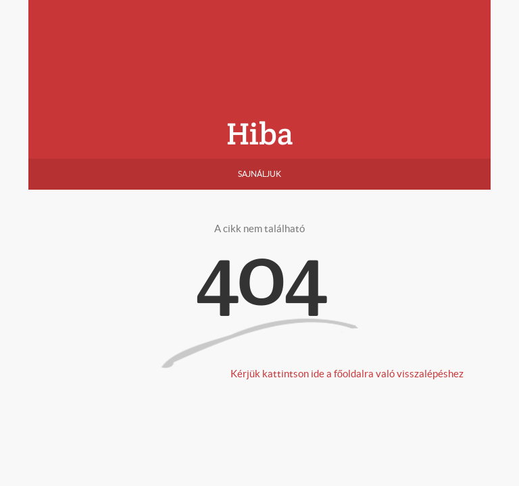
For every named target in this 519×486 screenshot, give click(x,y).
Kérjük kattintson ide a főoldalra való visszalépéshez (347, 373)
